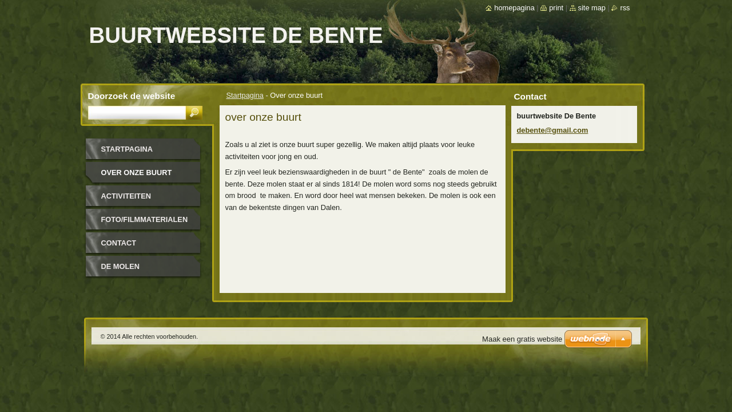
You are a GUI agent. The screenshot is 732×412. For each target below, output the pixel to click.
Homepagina (514, 7)
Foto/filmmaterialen (144, 219)
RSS (625, 7)
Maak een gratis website (522, 339)
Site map (592, 7)
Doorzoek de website (132, 96)
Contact (119, 243)
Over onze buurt (136, 172)
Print (556, 7)
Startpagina (245, 95)
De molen (120, 266)
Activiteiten (126, 196)
